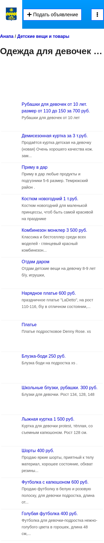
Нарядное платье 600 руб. (49, 293)
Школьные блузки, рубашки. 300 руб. (60, 387)
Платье (29, 324)
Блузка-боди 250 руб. (44, 356)
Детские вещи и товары (43, 36)
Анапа (7, 36)
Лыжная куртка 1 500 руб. (48, 419)
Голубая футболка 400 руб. (50, 513)
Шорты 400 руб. (38, 450)
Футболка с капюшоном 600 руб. (55, 482)
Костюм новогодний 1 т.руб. (50, 198)
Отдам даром (35, 261)
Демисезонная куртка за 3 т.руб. (55, 135)
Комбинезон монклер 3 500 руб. (54, 230)
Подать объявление (52, 14)
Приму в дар (34, 167)
